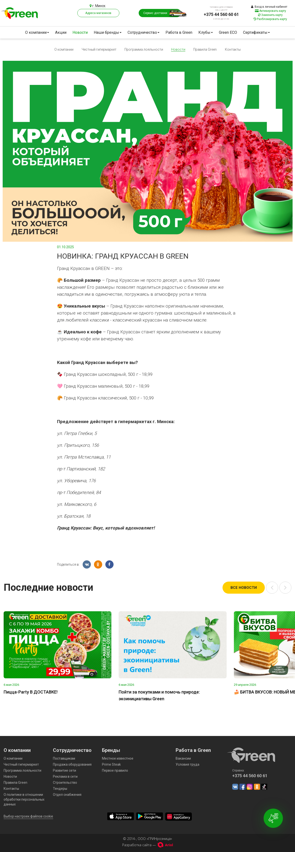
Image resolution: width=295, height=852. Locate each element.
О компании (37, 32)
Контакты (233, 49)
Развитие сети (64, 770)
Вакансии (183, 758)
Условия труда (187, 764)
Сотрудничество (143, 32)
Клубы (205, 32)
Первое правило (115, 770)
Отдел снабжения (67, 795)
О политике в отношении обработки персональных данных (24, 799)
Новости (80, 32)
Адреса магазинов (98, 13)
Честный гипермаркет (99, 49)
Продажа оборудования (72, 764)
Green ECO (228, 32)
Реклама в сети (65, 776)
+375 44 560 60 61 (221, 14)
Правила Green (205, 49)
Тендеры (60, 788)
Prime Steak (111, 764)
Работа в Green (178, 32)
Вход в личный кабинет (269, 6)
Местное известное (117, 758)
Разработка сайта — (147, 845)
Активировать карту (270, 11)
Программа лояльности (143, 49)
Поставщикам (64, 758)
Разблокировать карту (270, 19)
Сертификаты (256, 32)
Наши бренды (108, 32)
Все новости (243, 587)
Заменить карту (270, 15)
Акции (60, 32)
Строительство (65, 782)
